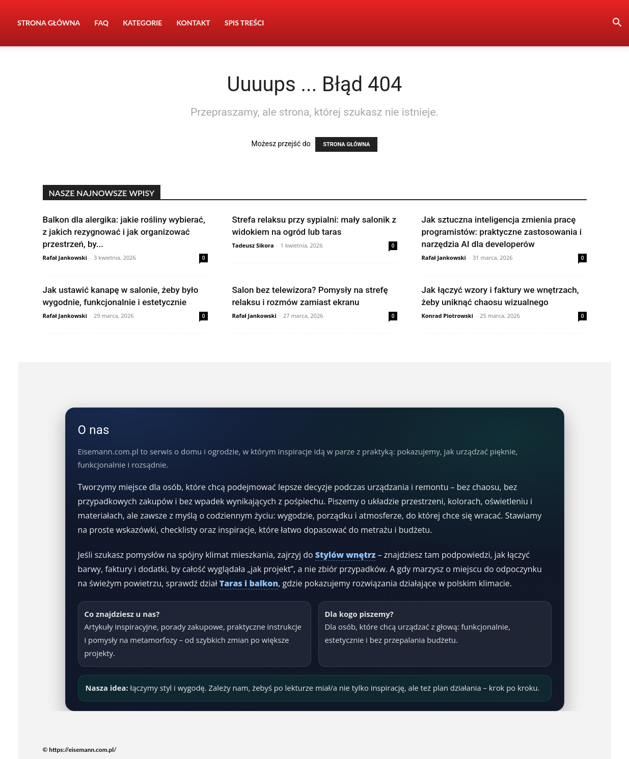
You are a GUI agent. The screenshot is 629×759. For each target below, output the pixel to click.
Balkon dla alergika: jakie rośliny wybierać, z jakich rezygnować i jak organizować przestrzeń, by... (124, 231)
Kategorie (142, 22)
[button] (617, 24)
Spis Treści (244, 22)
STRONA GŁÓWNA (346, 144)
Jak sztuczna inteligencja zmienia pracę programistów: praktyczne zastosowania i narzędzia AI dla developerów (502, 231)
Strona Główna (48, 22)
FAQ (101, 22)
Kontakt (193, 22)
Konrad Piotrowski (448, 315)
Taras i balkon (249, 583)
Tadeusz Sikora (253, 245)
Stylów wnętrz (345, 554)
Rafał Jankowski (65, 257)
